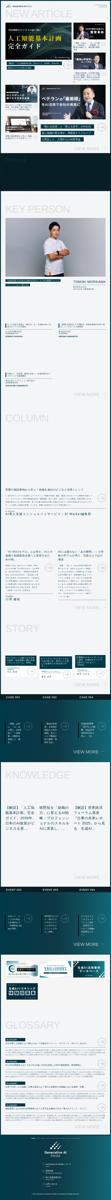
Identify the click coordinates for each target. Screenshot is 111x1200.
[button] (33, 1138)
